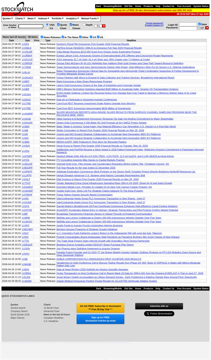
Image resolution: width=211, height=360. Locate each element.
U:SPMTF (27, 171)
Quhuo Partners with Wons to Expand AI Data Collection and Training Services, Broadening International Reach (116, 77)
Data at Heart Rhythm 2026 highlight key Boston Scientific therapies (92, 269)
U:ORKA (26, 273)
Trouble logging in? (154, 25)
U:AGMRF (27, 113)
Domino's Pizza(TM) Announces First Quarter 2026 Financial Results (93, 44)
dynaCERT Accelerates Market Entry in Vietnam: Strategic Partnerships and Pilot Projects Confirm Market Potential (117, 210)
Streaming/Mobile (112, 6)
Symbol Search (18, 308)
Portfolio (58, 19)
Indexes (44, 19)
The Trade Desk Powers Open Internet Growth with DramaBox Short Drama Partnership (103, 240)
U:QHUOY (27, 77)
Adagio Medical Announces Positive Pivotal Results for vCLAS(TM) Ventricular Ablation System (107, 281)
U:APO (25, 225)
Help (158, 6)
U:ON (25, 134)
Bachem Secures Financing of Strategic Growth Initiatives (87, 229)
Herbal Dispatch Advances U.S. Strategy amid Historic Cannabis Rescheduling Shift (101, 175)
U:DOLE (26, 99)
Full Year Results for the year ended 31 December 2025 (86, 167)
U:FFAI (25, 253)
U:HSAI (26, 145)
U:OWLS (26, 48)
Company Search (19, 311)
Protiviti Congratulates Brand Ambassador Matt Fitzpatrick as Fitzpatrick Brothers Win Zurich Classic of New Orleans (118, 237)
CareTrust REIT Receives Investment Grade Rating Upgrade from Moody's (96, 103)
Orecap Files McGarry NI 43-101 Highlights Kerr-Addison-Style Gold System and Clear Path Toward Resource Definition (120, 63)
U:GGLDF (27, 164)
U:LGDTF (27, 85)
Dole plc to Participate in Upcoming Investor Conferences (87, 99)
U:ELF (25, 233)
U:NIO (25, 138)
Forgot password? (155, 23)
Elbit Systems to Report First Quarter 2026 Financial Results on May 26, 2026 (98, 179)
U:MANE (26, 264)
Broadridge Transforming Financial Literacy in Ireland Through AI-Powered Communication (104, 214)
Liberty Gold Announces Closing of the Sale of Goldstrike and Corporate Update (99, 85)
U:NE (25, 259)
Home (138, 6)
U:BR (25, 214)
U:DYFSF (27, 210)
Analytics (73, 19)
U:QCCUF (27, 59)
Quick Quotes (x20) (20, 314)
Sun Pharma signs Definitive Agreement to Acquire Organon (88, 248)
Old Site (128, 6)
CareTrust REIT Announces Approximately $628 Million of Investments (94, 108)
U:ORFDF (27, 63)
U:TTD (25, 240)
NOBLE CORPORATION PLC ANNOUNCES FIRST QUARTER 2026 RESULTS (99, 259)
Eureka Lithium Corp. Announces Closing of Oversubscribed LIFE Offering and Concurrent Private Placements (115, 55)
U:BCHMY (27, 229)
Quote (63, 24)
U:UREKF (27, 55)
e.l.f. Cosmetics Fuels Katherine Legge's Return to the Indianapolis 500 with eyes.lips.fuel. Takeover (109, 233)
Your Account (184, 6)
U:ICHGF (27, 202)
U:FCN (25, 160)
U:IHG (25, 198)
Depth (89, 24)
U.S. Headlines (51, 321)
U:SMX (26, 126)
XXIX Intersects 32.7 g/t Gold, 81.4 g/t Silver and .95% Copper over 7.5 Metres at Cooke (103, 59)
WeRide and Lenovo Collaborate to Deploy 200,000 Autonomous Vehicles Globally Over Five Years (109, 217)
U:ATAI (25, 151)
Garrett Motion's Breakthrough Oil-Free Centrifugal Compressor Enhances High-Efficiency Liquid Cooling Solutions (117, 206)
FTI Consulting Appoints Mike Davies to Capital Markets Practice (91, 160)
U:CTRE (26, 103)
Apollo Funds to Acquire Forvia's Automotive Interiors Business (90, 225)
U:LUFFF (27, 175)
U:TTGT (26, 183)
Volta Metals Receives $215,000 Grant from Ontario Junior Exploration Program (99, 51)
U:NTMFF (27, 156)
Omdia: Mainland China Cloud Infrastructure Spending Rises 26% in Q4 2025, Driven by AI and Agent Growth (114, 183)
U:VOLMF (27, 51)
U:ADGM (27, 281)
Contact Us (168, 6)
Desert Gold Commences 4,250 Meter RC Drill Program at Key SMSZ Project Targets (102, 122)
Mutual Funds (90, 19)
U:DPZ (25, 44)
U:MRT (26, 81)
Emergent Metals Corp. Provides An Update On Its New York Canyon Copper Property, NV (104, 187)
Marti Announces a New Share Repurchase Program (84, 81)
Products (148, 6)
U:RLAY (26, 72)
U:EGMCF (27, 187)
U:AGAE (26, 118)
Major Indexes (17, 318)
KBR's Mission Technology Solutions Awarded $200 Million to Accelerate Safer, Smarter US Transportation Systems (118, 89)
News (31, 19)
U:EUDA (26, 94)
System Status (201, 6)
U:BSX (25, 269)
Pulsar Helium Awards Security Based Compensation (85, 194)
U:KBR (25, 89)
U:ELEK (26, 277)
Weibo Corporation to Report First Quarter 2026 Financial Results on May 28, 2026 (100, 130)
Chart (63, 28)
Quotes (8, 19)
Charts (20, 19)
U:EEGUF (27, 244)
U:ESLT (26, 179)
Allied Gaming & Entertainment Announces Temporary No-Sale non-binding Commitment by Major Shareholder (115, 118)
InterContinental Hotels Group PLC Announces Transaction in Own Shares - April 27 (101, 198)
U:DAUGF (27, 122)
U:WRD (26, 217)
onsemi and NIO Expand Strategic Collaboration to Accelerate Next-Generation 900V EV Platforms (109, 134)
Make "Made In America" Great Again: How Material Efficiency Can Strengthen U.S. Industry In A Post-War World (116, 126)
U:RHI (25, 237)
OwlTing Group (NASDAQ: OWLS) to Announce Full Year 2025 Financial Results (99, 48)
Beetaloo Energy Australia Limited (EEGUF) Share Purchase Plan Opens (95, 244)
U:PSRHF (27, 194)
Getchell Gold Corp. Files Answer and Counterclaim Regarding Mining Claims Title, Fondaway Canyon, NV (113, 164)
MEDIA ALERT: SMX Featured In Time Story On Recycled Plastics (91, 142)
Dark (98, 6)
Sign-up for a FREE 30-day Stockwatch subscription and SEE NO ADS (152, 10)
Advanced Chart (51, 311)
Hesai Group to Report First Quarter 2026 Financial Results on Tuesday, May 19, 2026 (102, 145)
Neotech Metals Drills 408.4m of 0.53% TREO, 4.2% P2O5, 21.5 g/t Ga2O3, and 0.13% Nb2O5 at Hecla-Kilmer (115, 156)
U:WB (25, 130)
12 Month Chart (51, 308)
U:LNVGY (27, 221)
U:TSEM (26, 67)
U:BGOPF (27, 167)
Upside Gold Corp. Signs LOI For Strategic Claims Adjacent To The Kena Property (100, 190)
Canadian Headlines (53, 318)
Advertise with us (159, 306)
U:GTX (25, 206)
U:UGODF (27, 190)
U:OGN (26, 248)
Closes (76, 28)
